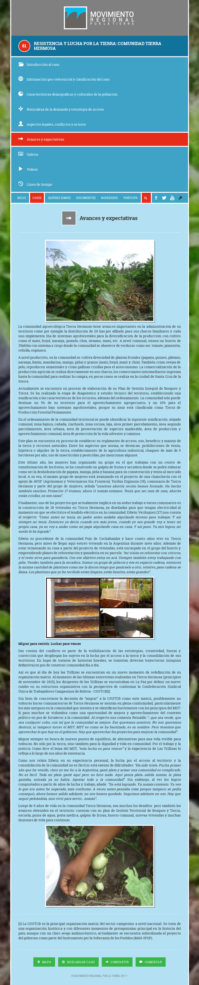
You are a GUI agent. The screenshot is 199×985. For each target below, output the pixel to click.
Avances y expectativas (41, 139)
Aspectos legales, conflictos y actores (52, 124)
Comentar (150, 962)
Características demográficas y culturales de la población (67, 94)
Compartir (117, 962)
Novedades (109, 197)
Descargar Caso (78, 962)
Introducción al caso (38, 64)
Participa (130, 197)
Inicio (21, 197)
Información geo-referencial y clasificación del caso (64, 79)
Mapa (44, 962)
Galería (28, 154)
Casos (36, 197)
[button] (180, 197)
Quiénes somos (59, 197)
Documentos (86, 197)
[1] (108, 691)
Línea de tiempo (35, 184)
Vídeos (28, 169)
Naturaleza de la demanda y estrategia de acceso (61, 109)
